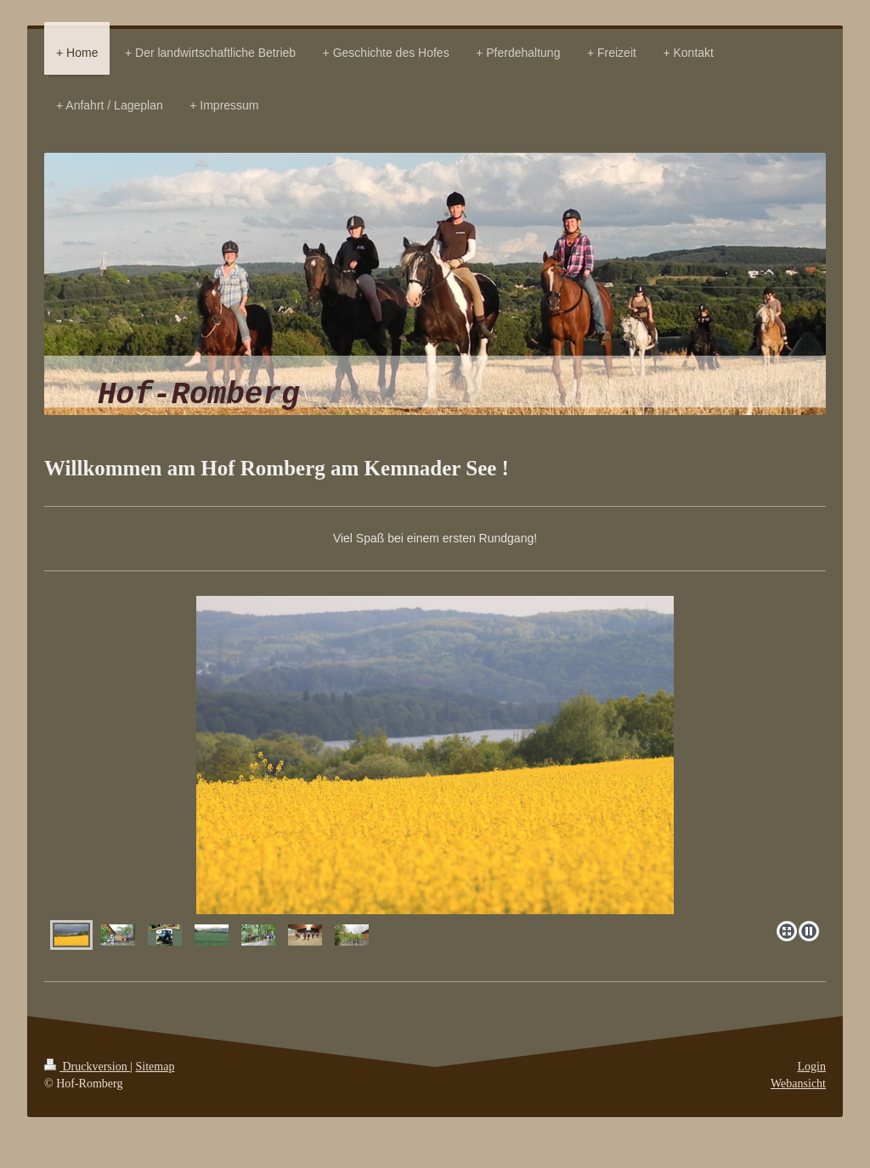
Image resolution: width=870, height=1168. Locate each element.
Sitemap (155, 1066)
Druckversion (87, 1066)
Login (812, 1066)
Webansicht (798, 1083)
